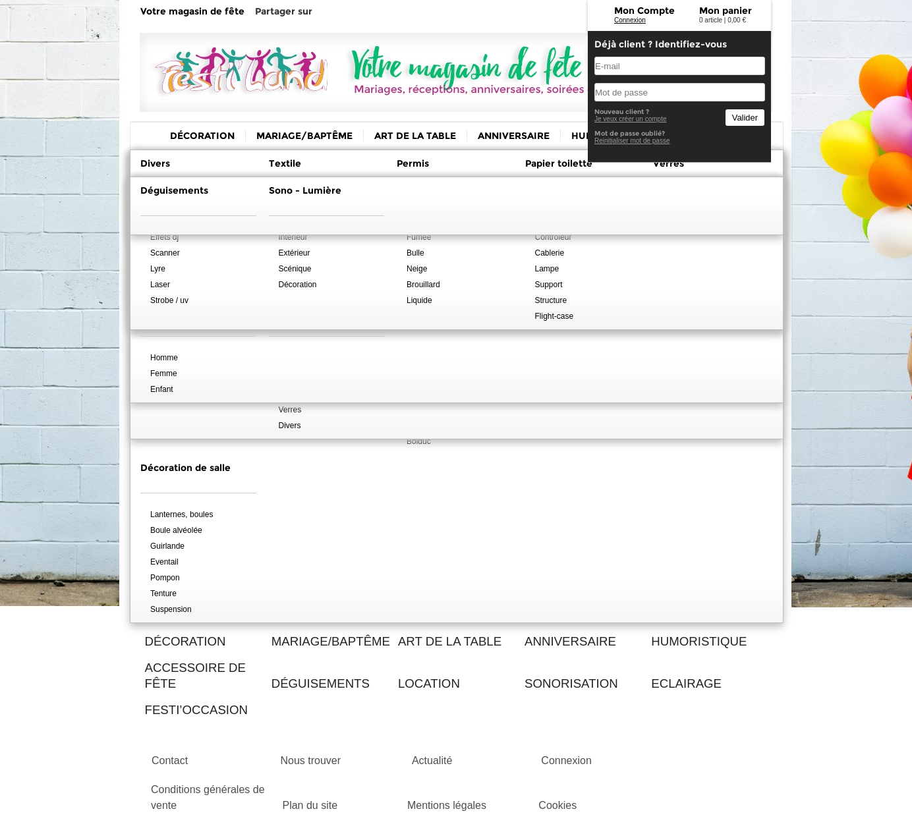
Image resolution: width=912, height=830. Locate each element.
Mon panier (725, 10)
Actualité (432, 760)
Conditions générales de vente (208, 797)
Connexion (630, 20)
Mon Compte (644, 10)
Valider (745, 118)
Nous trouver (310, 760)
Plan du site (309, 805)
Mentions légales (446, 805)
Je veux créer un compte (630, 119)
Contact (170, 760)
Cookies (557, 805)
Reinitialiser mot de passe (632, 140)
